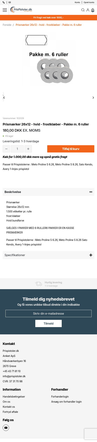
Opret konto (89, 2)
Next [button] (93, 98)
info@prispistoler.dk (14, 376)
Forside (7, 24)
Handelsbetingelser (14, 396)
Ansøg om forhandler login (66, 401)
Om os (6, 401)
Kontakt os (9, 406)
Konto (77, 2)
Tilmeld (49, 323)
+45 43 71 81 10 (11, 371)
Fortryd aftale (10, 411)
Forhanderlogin (60, 396)
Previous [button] (4, 98)
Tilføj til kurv (70, 149)
